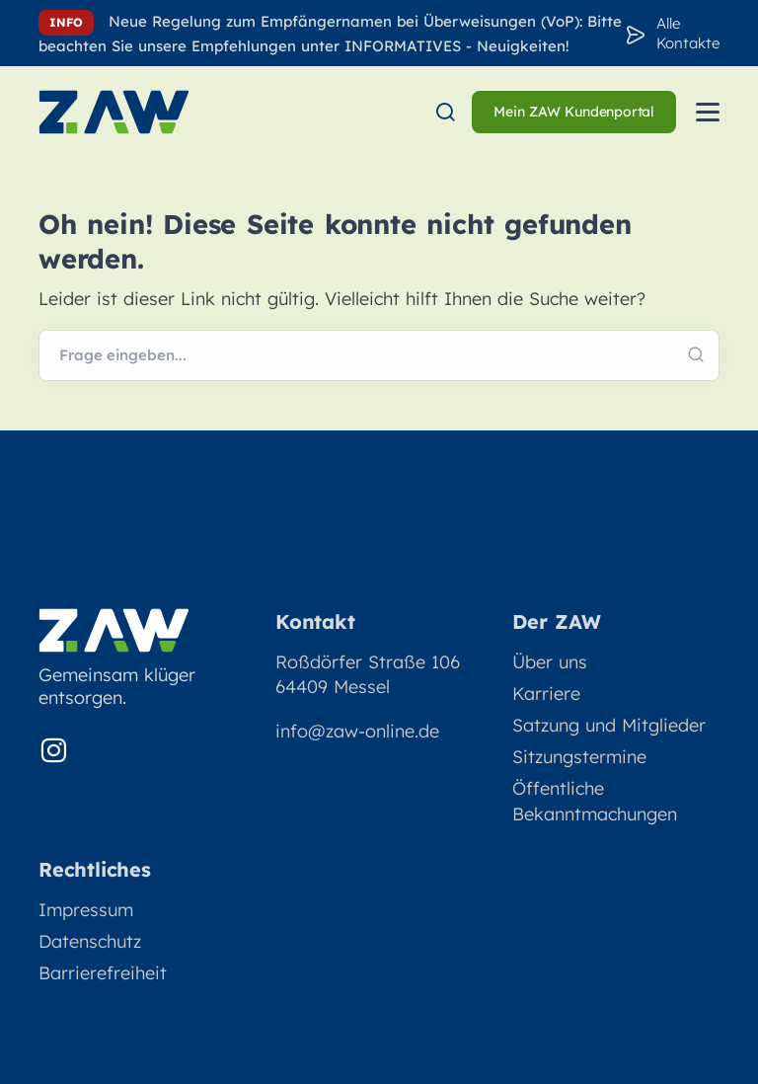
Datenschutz (89, 941)
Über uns (549, 662)
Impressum (85, 909)
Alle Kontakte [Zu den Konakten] (688, 33)
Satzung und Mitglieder (609, 725)
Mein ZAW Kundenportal (573, 111)
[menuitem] (445, 112)
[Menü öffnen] (708, 112)
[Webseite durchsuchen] (379, 355)
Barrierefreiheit (102, 973)
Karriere (546, 693)
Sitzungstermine (579, 756)
